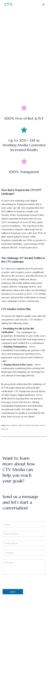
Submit (13, 592)
